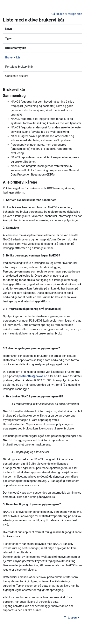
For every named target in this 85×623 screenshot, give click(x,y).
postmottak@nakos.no (32, 376)
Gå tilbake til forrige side (66, 14)
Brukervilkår (12, 57)
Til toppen (72, 617)
